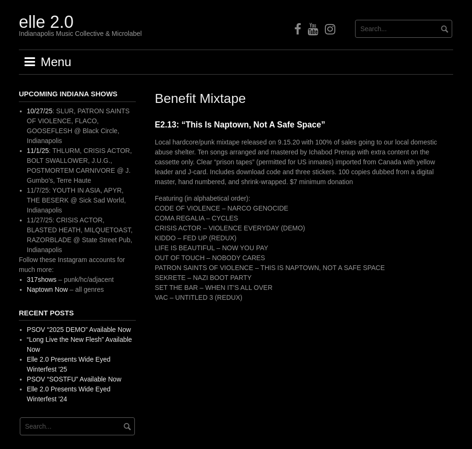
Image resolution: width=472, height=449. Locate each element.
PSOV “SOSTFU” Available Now (74, 379)
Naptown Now (47, 289)
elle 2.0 (46, 22)
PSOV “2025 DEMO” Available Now (79, 329)
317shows (42, 279)
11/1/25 (38, 150)
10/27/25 (40, 111)
